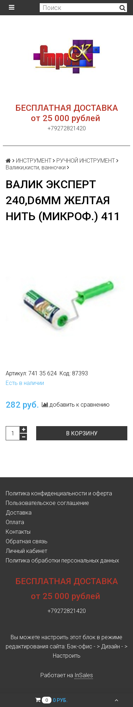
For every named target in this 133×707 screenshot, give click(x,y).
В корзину (82, 433)
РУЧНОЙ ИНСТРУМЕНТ (85, 160)
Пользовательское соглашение (47, 503)
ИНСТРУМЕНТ (33, 160)
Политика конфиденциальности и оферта (59, 493)
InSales (83, 675)
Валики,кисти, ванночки (36, 167)
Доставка (19, 512)
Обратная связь (27, 541)
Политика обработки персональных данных (62, 560)
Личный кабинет (26, 551)
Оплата (15, 522)
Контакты (18, 531)
